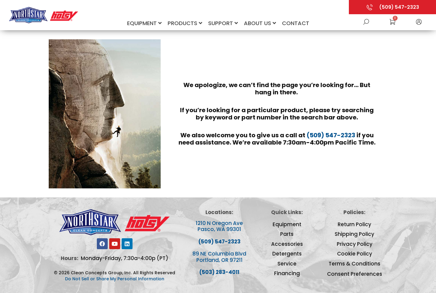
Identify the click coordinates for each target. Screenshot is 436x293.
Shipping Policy (354, 234)
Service (287, 264)
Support (223, 23)
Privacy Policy (354, 244)
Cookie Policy (354, 254)
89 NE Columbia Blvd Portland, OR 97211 (219, 256)
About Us (260, 23)
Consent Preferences (354, 274)
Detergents (287, 254)
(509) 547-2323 (331, 135)
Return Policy (354, 224)
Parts (286, 234)
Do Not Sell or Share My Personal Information (114, 279)
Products (185, 23)
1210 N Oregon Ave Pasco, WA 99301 (219, 226)
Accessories (287, 244)
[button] (419, 21)
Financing (287, 273)
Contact (295, 23)
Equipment (144, 23)
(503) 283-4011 (219, 272)
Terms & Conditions (354, 264)
